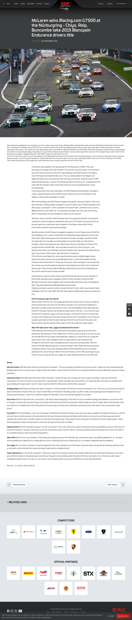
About (48, 612)
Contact (83, 612)
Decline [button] (111, 616)
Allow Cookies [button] (123, 616)
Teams (66, 612)
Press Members (57, 612)
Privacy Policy (74, 612)
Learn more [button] (46, 617)
